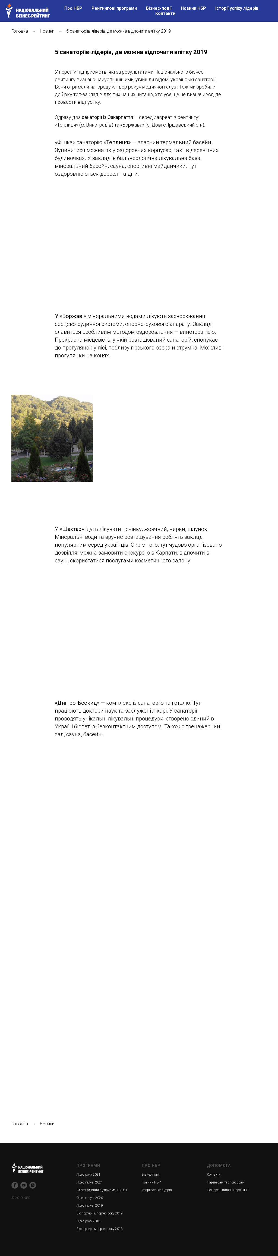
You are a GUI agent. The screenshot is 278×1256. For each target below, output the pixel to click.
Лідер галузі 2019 (90, 1205)
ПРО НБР (151, 1165)
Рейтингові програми (114, 8)
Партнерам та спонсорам (225, 1182)
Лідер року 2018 (88, 1221)
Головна (19, 31)
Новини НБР (193, 8)
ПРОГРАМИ (88, 1165)
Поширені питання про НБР (227, 1190)
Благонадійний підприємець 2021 (102, 1190)
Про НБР (73, 8)
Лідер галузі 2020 (90, 1198)
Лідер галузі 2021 (90, 1182)
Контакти (165, 13)
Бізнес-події (159, 8)
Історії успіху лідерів (236, 8)
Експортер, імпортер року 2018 (100, 1229)
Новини (47, 31)
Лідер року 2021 (88, 1174)
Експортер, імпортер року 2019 (100, 1213)
